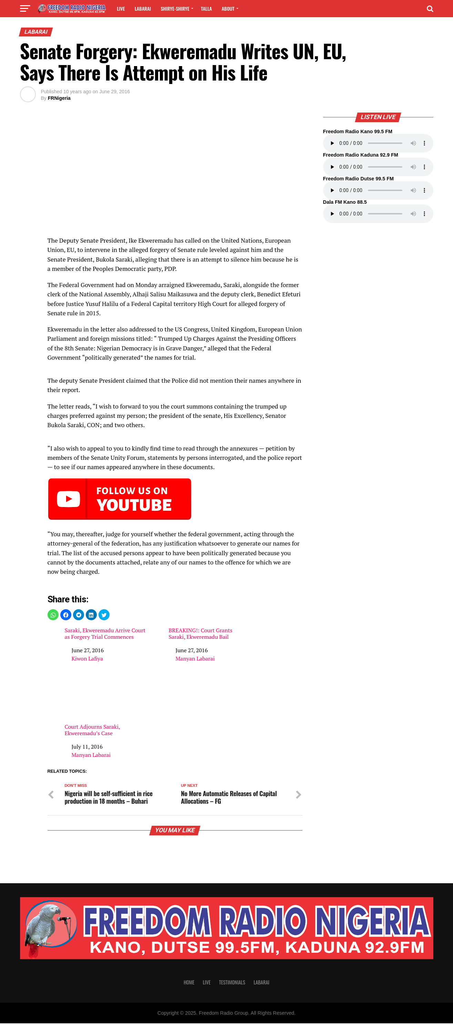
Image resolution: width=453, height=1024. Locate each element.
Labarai (143, 8)
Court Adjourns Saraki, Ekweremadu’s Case (105, 707)
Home (189, 982)
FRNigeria (59, 98)
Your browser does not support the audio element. (378, 143)
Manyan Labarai (195, 658)
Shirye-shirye (175, 8)
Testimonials (232, 982)
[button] (53, 614)
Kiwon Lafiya (87, 658)
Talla (206, 8)
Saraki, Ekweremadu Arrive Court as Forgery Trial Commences (105, 633)
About (228, 8)
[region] (175, 178)
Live (121, 8)
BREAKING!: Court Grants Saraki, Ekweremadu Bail (200, 633)
